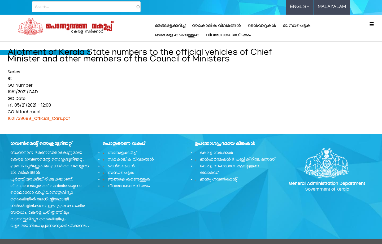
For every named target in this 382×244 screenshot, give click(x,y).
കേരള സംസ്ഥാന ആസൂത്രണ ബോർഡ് (229, 169)
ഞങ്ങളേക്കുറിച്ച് (170, 26)
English (300, 7)
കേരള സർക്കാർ (216, 153)
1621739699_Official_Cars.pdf (39, 118)
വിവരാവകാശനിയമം (228, 35)
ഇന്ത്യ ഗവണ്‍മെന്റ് (218, 179)
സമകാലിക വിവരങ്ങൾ (216, 26)
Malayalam (332, 7)
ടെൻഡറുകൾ (262, 26)
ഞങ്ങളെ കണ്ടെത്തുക (177, 35)
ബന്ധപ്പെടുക (297, 26)
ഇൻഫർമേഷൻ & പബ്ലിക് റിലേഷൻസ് (237, 159)
